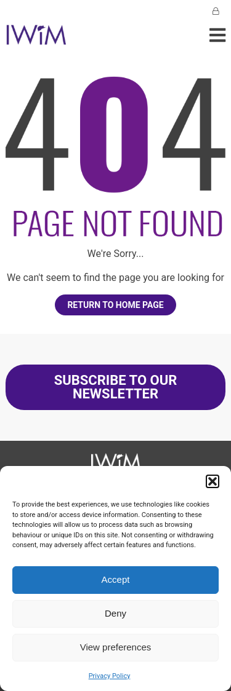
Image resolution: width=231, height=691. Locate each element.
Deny (115, 613)
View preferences (116, 647)
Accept (116, 579)
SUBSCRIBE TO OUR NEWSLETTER (115, 387)
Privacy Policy (110, 676)
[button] (212, 481)
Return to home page (115, 305)
